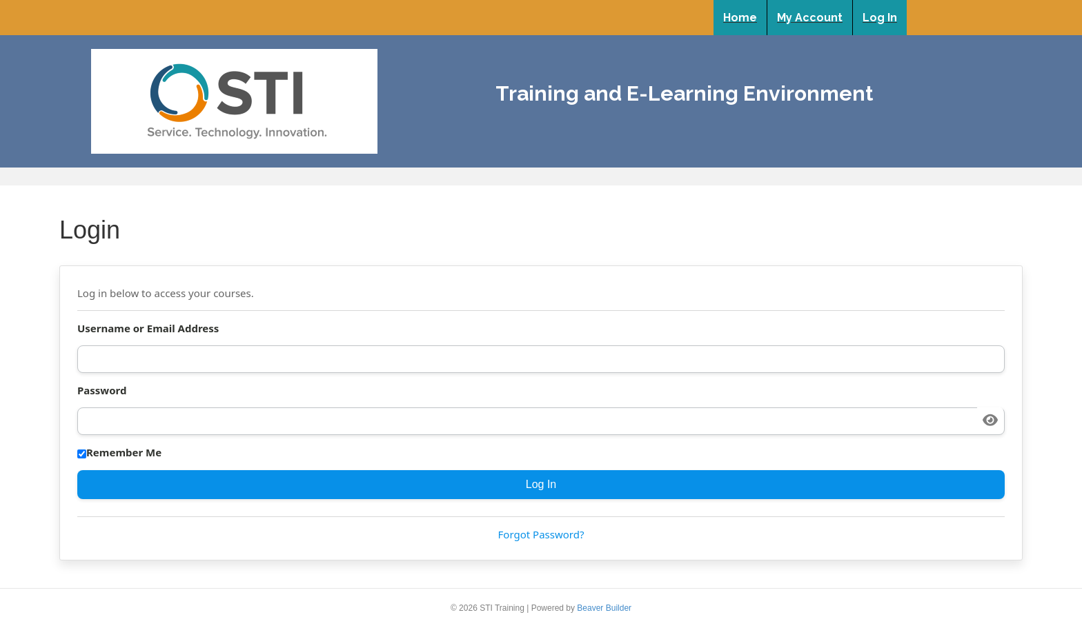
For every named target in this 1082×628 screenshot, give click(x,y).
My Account (810, 17)
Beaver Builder (604, 608)
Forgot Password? (541, 534)
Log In (880, 17)
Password (101, 390)
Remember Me (119, 452)
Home (740, 17)
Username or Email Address (148, 328)
